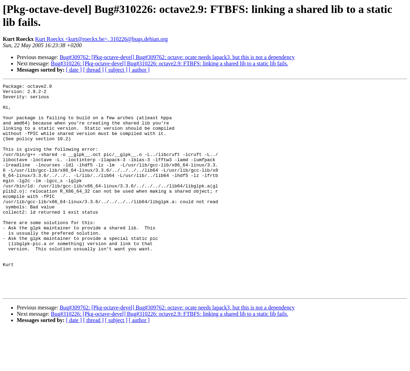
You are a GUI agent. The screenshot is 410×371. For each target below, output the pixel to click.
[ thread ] (93, 70)
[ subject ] (116, 70)
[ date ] (74, 70)
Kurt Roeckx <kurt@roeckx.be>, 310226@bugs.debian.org (101, 39)
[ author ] (139, 70)
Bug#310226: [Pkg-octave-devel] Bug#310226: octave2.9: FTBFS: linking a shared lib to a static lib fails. (169, 63)
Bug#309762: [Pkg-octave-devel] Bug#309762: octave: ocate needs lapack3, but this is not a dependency (177, 57)
